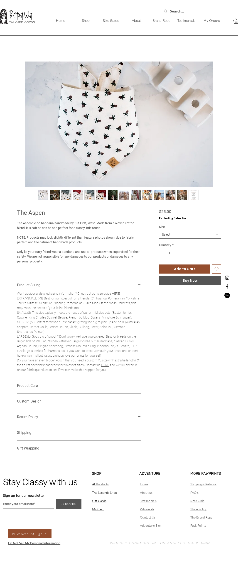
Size (162, 227)
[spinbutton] (169, 253)
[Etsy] (227, 295)
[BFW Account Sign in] (30, 533)
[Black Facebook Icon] (227, 286)
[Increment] (176, 253)
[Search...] (195, 11)
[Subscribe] (68, 504)
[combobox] (190, 235)
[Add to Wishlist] (216, 269)
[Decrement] (162, 253)
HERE (116, 293)
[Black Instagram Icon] (227, 277)
